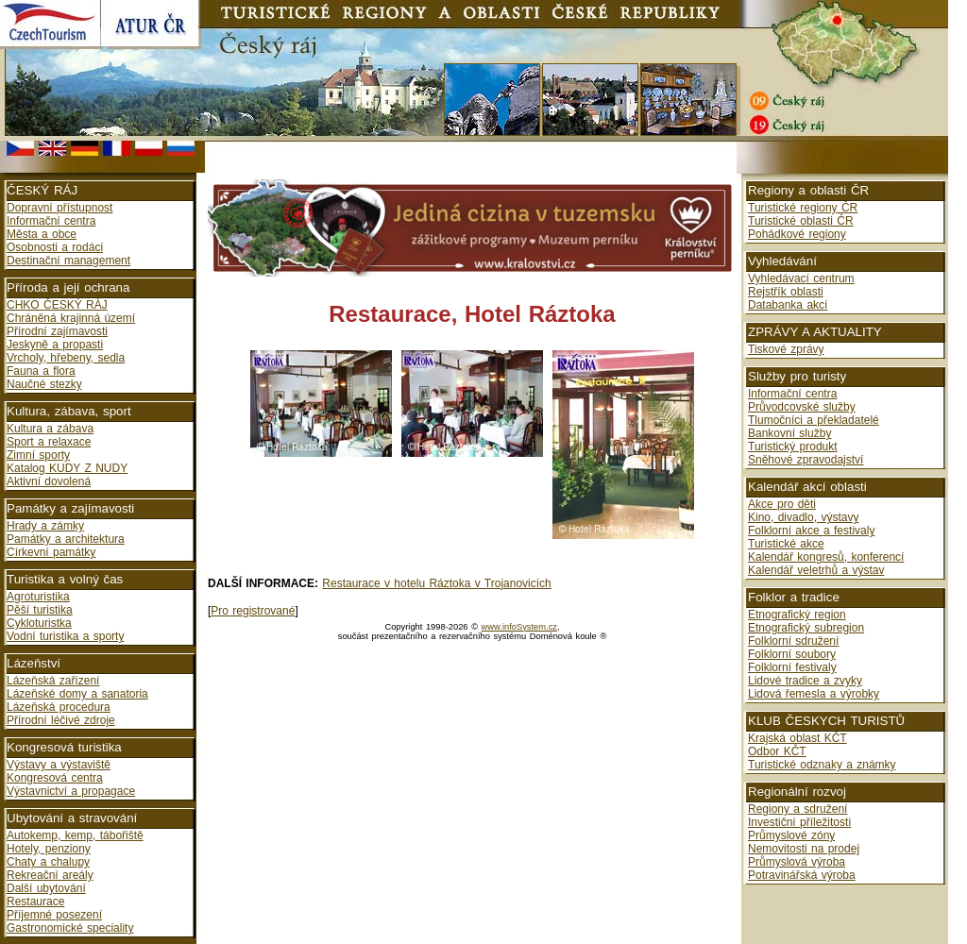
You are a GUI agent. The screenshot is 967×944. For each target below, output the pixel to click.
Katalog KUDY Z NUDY (67, 468)
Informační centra (51, 221)
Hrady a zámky (45, 525)
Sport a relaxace (49, 441)
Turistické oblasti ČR (801, 221)
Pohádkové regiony (797, 234)
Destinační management (68, 260)
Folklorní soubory (792, 654)
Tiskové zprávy (786, 349)
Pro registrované (253, 610)
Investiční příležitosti (799, 822)
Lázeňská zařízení (53, 680)
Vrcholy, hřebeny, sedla (66, 357)
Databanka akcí (787, 305)
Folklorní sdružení (793, 641)
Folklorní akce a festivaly (811, 530)
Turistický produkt (793, 446)
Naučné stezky (44, 384)
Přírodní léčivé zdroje (61, 720)
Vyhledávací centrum (801, 278)
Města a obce (41, 234)
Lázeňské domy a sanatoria (77, 693)
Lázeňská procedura (58, 707)
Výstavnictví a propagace (71, 791)
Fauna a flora (41, 371)
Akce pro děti (782, 504)
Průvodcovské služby (802, 406)
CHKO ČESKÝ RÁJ (57, 305)
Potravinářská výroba (802, 875)
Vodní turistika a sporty (65, 636)
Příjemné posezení (54, 914)
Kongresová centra (55, 777)
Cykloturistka (39, 623)
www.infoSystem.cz (519, 627)
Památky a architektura (66, 539)
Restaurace (35, 901)
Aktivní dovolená (49, 481)
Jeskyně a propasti (55, 344)
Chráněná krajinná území (71, 318)
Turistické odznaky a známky (822, 764)
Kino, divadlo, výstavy (803, 517)
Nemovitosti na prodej (803, 848)
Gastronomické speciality (70, 928)
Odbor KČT (777, 751)
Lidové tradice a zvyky (805, 680)
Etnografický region (797, 614)
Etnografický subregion (806, 627)
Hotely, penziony (49, 848)
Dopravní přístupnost (59, 207)
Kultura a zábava (50, 428)
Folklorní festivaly (792, 667)
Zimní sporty (38, 455)
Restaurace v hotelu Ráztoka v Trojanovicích (436, 583)
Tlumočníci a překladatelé (813, 420)
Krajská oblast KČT (797, 738)
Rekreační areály (50, 875)
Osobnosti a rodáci (55, 247)
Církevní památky (51, 552)
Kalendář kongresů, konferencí (826, 557)
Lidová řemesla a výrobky (813, 693)
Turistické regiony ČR (802, 207)
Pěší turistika (40, 609)
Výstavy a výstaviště (58, 764)
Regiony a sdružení (797, 809)
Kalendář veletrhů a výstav (816, 570)
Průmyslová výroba (796, 861)
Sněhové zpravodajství (805, 459)
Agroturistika (38, 596)
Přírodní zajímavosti (57, 331)
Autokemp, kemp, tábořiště (75, 835)
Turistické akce (786, 543)
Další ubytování (46, 888)
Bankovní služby (789, 433)
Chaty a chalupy (48, 861)
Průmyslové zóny (791, 835)
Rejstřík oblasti (785, 291)
